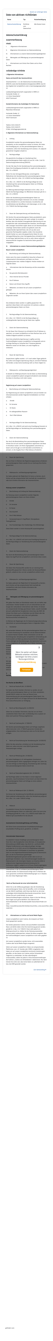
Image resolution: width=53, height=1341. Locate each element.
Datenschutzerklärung (26, 662)
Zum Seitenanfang (40, 969)
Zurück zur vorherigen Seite (38, 12)
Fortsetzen (26, 670)
